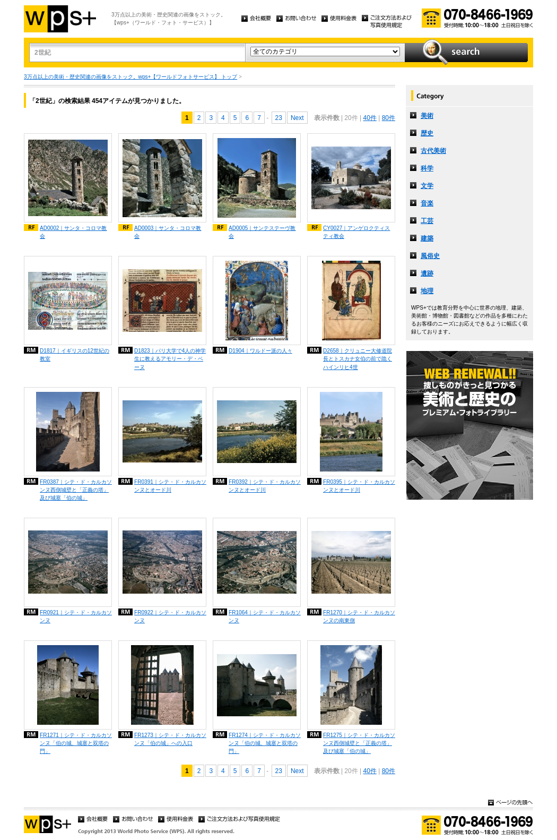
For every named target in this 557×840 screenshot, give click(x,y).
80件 (388, 118)
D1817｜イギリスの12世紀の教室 (74, 355)
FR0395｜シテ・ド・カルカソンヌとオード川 (359, 486)
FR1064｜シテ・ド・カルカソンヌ (265, 616)
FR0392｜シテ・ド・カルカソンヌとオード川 (265, 486)
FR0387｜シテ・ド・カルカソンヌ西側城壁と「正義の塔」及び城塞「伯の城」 (76, 490)
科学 (427, 168)
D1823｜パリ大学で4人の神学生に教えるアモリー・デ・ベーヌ (170, 359)
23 (278, 118)
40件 (369, 118)
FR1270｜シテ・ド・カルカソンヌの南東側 (359, 616)
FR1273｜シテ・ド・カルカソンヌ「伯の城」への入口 (170, 739)
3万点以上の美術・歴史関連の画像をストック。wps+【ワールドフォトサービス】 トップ (130, 77)
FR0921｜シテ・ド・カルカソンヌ (76, 616)
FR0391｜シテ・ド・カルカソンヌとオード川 (170, 486)
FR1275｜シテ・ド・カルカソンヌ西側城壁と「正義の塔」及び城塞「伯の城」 (359, 743)
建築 (427, 238)
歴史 (427, 133)
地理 (427, 291)
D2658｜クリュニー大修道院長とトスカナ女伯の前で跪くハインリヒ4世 (357, 359)
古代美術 (433, 151)
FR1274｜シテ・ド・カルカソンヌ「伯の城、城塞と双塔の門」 (265, 743)
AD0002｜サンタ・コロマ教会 (73, 232)
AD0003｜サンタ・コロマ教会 (167, 232)
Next (297, 118)
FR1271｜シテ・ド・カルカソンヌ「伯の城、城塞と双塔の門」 (76, 743)
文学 (427, 186)
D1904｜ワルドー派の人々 (260, 351)
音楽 (427, 203)
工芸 (427, 221)
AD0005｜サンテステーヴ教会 (262, 232)
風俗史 (430, 256)
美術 (427, 115)
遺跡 (427, 273)
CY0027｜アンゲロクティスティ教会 (356, 232)
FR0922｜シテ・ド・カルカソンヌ (170, 616)
